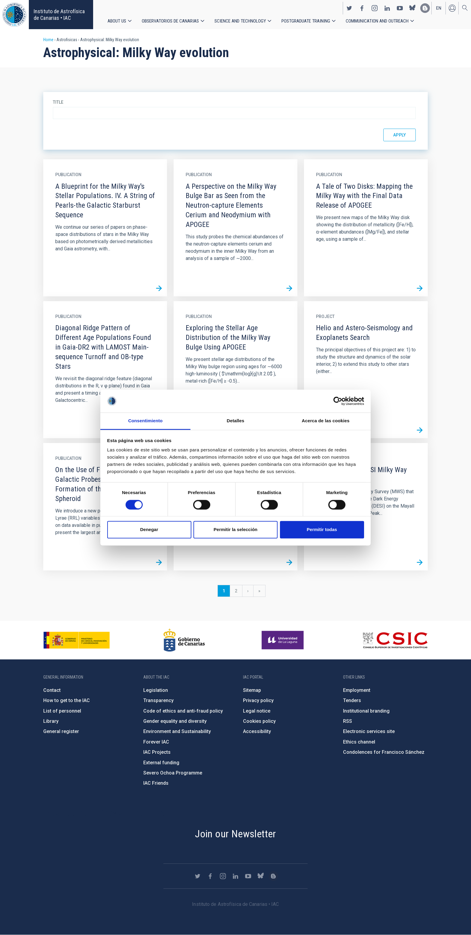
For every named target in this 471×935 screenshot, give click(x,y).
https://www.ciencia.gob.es (76, 640)
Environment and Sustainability (177, 731)
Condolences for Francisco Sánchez (383, 752)
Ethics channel (359, 742)
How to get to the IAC (66, 700)
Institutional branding (366, 711)
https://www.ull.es (283, 640)
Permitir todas (322, 529)
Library (51, 721)
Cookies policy (259, 721)
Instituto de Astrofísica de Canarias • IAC (59, 14)
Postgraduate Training (306, 21)
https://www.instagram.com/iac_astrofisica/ (374, 8)
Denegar (149, 529)
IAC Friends (156, 783)
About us (117, 21)
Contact (52, 690)
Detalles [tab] (235, 420)
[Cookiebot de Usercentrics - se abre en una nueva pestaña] (337, 400)
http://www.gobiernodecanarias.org (184, 640)
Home (48, 39)
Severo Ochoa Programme (172, 773)
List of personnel (62, 711)
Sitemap (252, 690)
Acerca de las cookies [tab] (326, 420)
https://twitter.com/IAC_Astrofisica (349, 8)
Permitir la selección (235, 529)
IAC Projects (157, 752)
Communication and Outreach (377, 21)
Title (58, 102)
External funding (161, 762)
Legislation (155, 690)
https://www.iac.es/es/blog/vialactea (425, 8)
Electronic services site (369, 731)
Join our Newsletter (235, 834)
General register (61, 731)
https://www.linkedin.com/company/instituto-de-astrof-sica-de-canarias (387, 8)
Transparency (158, 700)
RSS (347, 721)
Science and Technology (240, 21)
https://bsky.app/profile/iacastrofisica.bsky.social (412, 8)
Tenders (352, 700)
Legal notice (256, 711)
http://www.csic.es (395, 640)
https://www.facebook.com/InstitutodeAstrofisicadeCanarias (362, 8)
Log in (452, 8)
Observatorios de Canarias (170, 21)
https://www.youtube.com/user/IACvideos (400, 8)
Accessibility (257, 731)
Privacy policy (258, 700)
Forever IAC (156, 742)
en (438, 7)
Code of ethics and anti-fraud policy (183, 711)
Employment (356, 690)
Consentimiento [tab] (145, 420)
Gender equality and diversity (175, 721)
